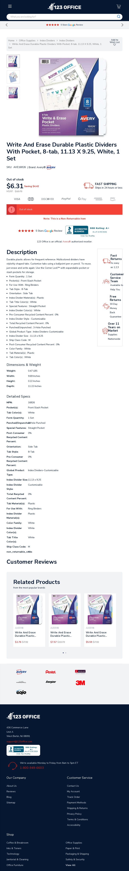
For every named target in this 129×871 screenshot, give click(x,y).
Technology (13, 832)
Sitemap (11, 781)
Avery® (66, 241)
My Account (73, 770)
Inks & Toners (14, 826)
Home (11, 40)
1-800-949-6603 (32, 746)
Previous (6, 25)
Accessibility (73, 803)
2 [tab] (65, 652)
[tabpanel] (29, 620)
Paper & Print (73, 826)
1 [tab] (63, 652)
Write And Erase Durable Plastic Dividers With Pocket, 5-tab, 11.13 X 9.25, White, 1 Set (28, 634)
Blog (9, 775)
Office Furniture (15, 843)
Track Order (73, 775)
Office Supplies (27, 40)
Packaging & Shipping (77, 832)
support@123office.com (19, 720)
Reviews (11, 770)
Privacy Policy (74, 792)
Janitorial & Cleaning (17, 838)
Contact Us (73, 764)
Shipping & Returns (77, 787)
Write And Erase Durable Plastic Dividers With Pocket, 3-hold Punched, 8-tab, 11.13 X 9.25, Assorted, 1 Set (64, 634)
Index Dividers (47, 40)
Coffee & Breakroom (17, 821)
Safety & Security (75, 838)
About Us (12, 764)
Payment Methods (76, 781)
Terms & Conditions (77, 798)
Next (122, 25)
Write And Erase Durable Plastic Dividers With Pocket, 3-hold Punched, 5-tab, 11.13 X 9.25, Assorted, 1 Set (100, 634)
